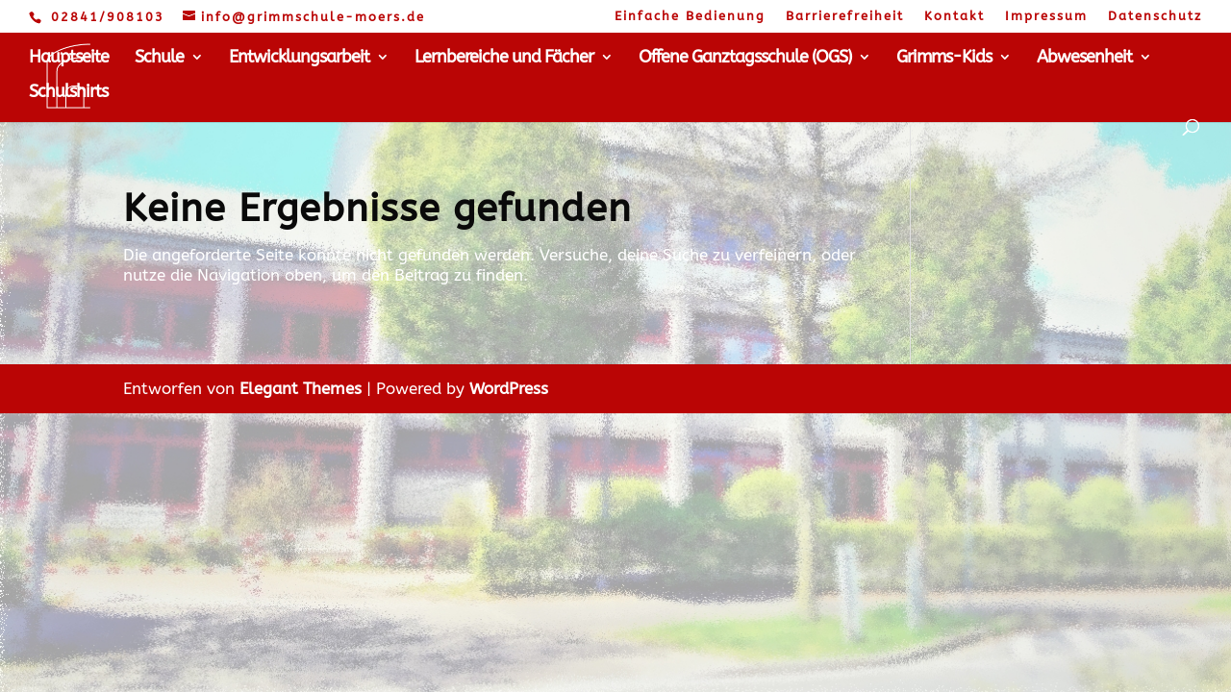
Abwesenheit (1084, 58)
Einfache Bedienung (690, 16)
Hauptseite (69, 58)
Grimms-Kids (944, 58)
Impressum (1046, 16)
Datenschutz (1155, 16)
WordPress (508, 388)
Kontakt (954, 16)
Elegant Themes (300, 388)
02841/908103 (107, 17)
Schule (159, 58)
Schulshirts (68, 93)
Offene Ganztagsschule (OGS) (745, 58)
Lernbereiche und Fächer (504, 58)
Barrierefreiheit (845, 16)
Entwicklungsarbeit (299, 58)
